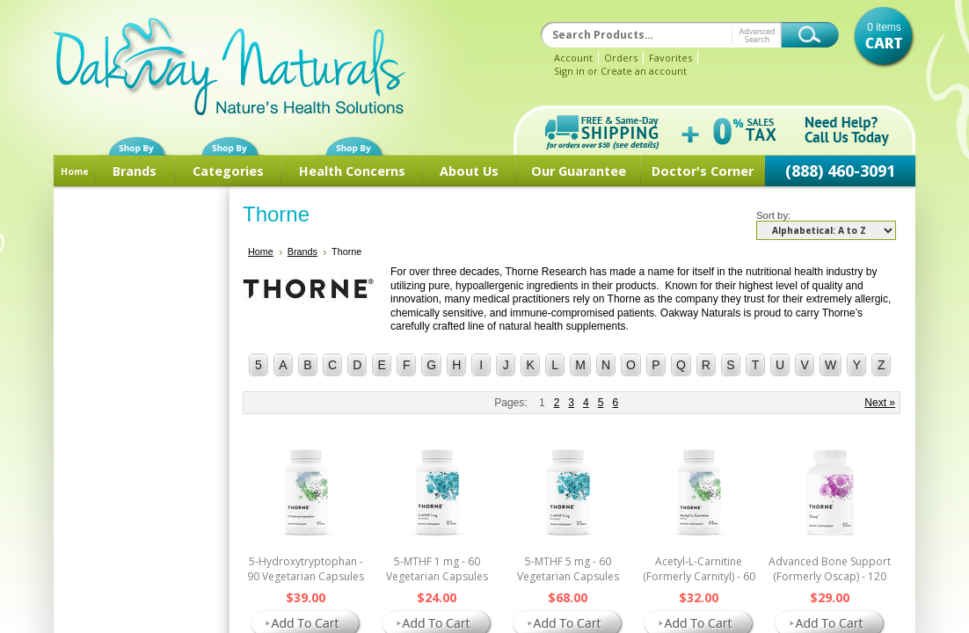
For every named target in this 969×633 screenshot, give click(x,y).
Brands (135, 171)
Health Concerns (352, 171)
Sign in (569, 70)
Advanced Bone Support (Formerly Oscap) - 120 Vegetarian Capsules (830, 576)
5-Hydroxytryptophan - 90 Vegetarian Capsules (305, 569)
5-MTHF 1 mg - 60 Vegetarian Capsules (437, 569)
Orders (621, 57)
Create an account (644, 70)
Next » (879, 403)
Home (75, 171)
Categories (228, 171)
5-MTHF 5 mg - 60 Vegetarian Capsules (568, 569)
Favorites (670, 57)
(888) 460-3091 (840, 170)
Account (573, 57)
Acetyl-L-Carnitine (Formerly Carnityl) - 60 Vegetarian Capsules (699, 576)
